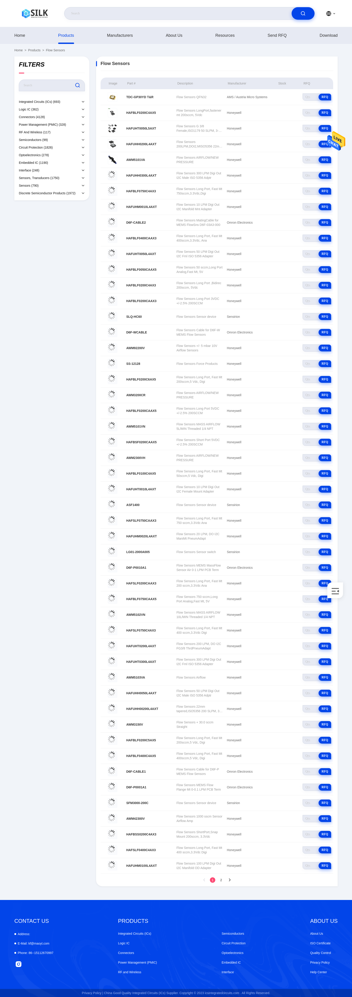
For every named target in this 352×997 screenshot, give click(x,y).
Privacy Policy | (92, 993)
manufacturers (120, 35)
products (66, 35)
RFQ (324, 97)
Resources (225, 35)
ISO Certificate (320, 943)
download (329, 35)
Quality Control (320, 953)
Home (19, 35)
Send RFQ (277, 35)
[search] (303, 13)
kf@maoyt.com (33, 943)
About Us (174, 35)
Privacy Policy (320, 962)
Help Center (318, 972)
